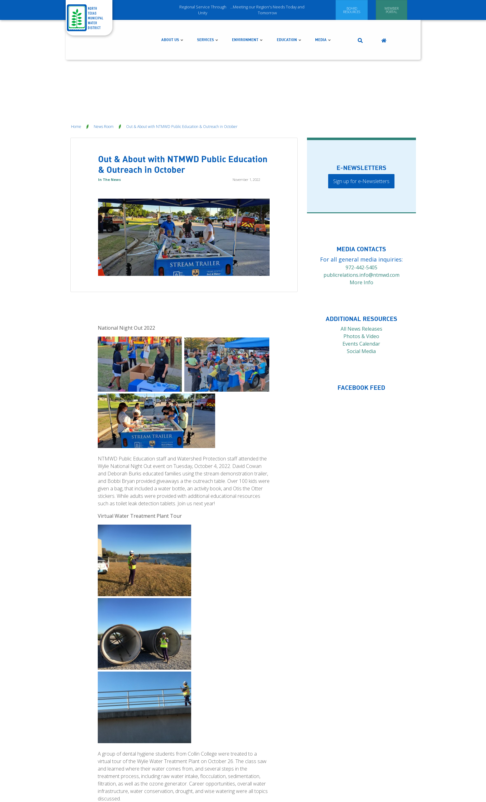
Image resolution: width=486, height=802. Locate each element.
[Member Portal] (391, 10)
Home (76, 101)
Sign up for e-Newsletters (361, 155)
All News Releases (361, 303)
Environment (247, 27)
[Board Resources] (352, 10)
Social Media (361, 325)
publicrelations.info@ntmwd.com (361, 249)
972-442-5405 (361, 241)
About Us (172, 27)
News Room (104, 101)
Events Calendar (361, 318)
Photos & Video (361, 310)
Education (289, 27)
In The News (109, 154)
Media (323, 27)
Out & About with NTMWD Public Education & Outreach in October (182, 101)
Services (208, 27)
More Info (361, 256)
